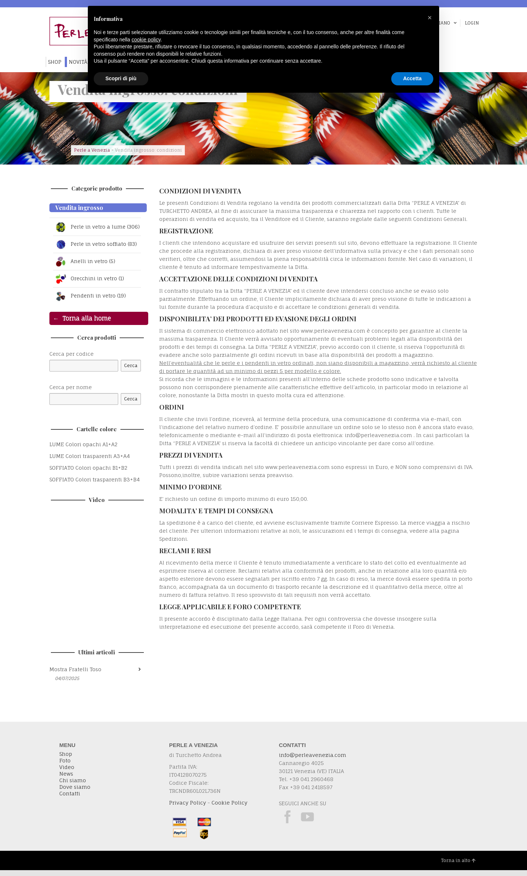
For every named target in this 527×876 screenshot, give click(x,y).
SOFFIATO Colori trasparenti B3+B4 (94, 485)
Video (66, 773)
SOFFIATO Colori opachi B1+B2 (88, 473)
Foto (65, 766)
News (66, 780)
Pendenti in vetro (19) (90, 301)
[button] (430, 17)
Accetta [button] (412, 78)
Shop (65, 760)
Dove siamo (74, 793)
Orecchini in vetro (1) (89, 284)
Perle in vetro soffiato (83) (96, 250)
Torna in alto (458, 866)
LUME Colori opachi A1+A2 (83, 450)
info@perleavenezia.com (312, 761)
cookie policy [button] (146, 39)
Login (472, 23)
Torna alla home (87, 324)
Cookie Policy (229, 808)
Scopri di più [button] (121, 78)
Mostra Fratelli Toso (75, 675)
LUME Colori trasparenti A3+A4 (89, 462)
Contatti (69, 799)
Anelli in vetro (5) (84, 267)
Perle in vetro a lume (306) (90, 230)
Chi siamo (72, 786)
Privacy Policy (187, 808)
